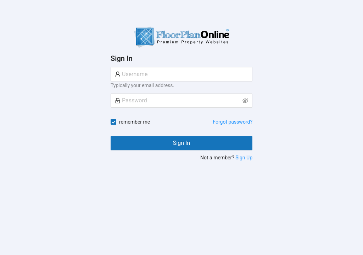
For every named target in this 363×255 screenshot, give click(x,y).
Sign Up (243, 157)
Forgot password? (232, 122)
